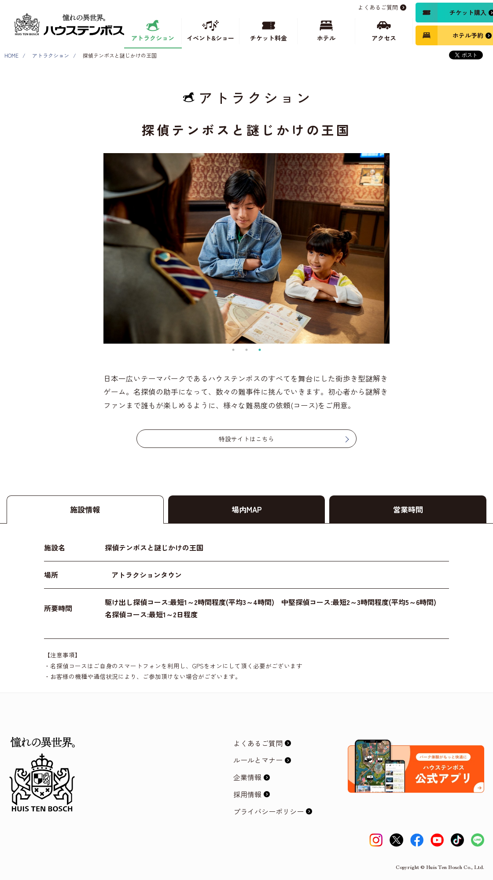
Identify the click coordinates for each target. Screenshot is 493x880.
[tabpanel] (246, 248)
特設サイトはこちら (246, 438)
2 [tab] (246, 349)
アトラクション (50, 55)
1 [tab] (233, 349)
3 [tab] (259, 349)
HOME (11, 55)
